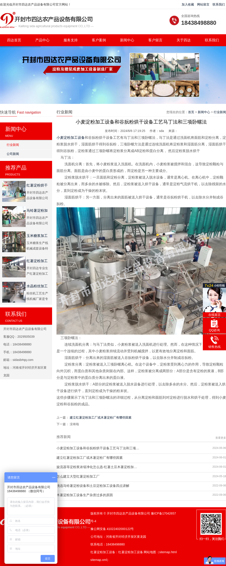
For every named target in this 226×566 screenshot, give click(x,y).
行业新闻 (13, 145)
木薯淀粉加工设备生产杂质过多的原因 (84, 495)
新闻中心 (127, 40)
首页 (191, 112)
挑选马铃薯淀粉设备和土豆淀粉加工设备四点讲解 (92, 486)
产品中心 (42, 40)
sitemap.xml (98, 560)
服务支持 (71, 40)
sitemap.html (168, 552)
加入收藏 (188, 4)
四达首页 (14, 40)
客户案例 (99, 40)
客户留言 (155, 40)
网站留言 (203, 4)
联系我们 (219, 4)
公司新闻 (13, 154)
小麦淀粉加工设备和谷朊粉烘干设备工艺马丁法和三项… (97, 448)
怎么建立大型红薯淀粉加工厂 (78, 476)
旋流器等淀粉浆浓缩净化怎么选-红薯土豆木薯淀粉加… (96, 467)
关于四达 (184, 40)
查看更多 (220, 437)
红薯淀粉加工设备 (130, 552)
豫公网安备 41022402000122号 (112, 529)
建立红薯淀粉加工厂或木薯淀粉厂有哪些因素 (101, 417)
